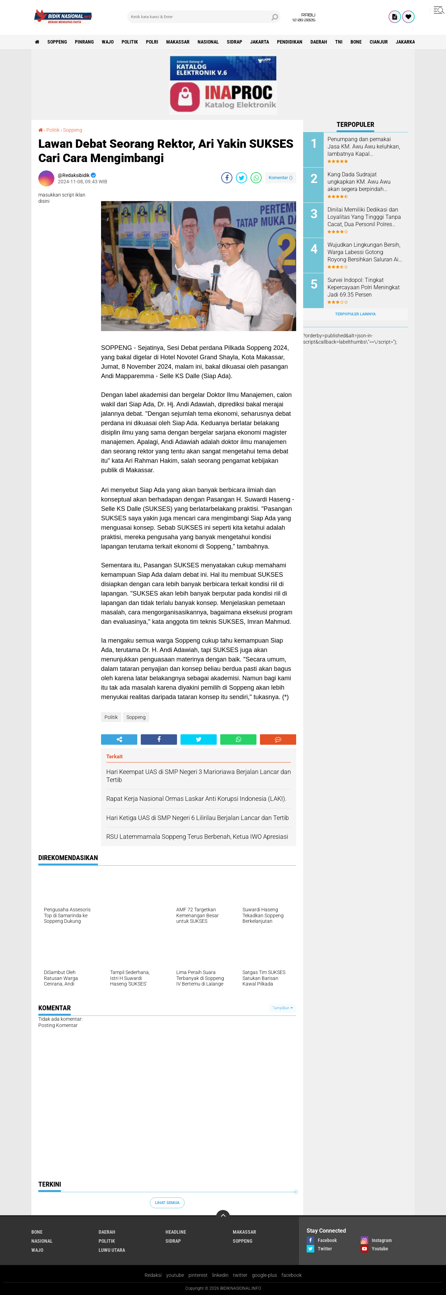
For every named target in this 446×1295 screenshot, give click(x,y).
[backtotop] (223, 1217)
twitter (240, 1275)
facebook (292, 1275)
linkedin (220, 1275)
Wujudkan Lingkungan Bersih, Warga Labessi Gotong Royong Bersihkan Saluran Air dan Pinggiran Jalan (364, 252)
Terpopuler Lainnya (355, 314)
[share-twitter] (241, 177)
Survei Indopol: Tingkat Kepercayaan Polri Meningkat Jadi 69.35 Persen (364, 287)
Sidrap (234, 42)
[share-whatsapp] (256, 177)
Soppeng (57, 42)
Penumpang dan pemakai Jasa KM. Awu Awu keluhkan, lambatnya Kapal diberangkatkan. (364, 147)
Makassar (178, 42)
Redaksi (153, 1275)
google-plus (264, 1275)
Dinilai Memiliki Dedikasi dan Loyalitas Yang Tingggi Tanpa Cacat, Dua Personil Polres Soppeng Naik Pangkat (364, 217)
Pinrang (84, 42)
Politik (130, 42)
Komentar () (281, 177)
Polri (152, 42)
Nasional (208, 42)
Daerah (318, 42)
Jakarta (259, 42)
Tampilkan (282, 1008)
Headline (176, 1232)
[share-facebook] (226, 177)
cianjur (379, 42)
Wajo (108, 42)
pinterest (198, 1275)
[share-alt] (119, 739)
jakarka (405, 42)
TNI (339, 42)
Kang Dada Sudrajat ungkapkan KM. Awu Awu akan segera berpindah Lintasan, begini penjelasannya (359, 182)
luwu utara (112, 1250)
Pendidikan (289, 42)
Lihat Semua (167, 1203)
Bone (356, 42)
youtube (175, 1275)
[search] (203, 16)
